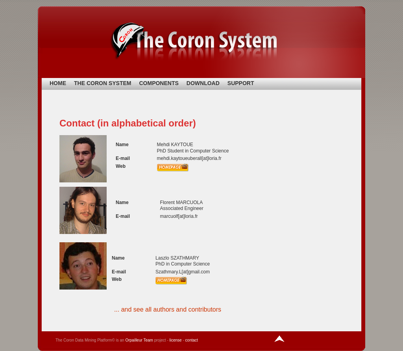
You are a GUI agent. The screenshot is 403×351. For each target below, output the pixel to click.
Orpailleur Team (139, 340)
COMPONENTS (158, 83)
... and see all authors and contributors (167, 309)
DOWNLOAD (203, 83)
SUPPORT (240, 83)
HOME (58, 83)
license (176, 340)
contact (191, 340)
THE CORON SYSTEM (102, 83)
